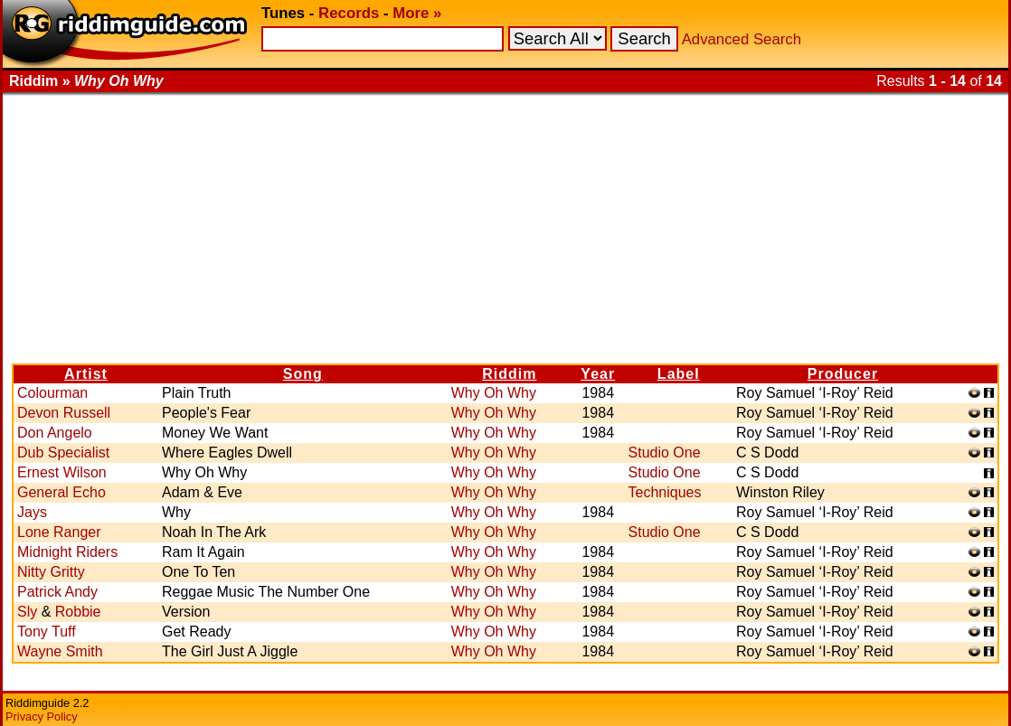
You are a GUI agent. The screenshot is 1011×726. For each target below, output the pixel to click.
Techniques (665, 492)
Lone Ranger (59, 532)
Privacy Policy (41, 716)
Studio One (664, 452)
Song (303, 374)
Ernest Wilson (62, 472)
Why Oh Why (493, 393)
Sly (27, 611)
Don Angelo (54, 432)
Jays (32, 512)
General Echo (61, 492)
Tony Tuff (46, 631)
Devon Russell (63, 412)
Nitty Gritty (51, 572)
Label (678, 374)
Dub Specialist (63, 452)
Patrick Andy (57, 591)
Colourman (52, 393)
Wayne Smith (60, 651)
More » (416, 13)
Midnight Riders (67, 552)
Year (598, 374)
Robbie (78, 611)
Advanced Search (741, 39)
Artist (86, 374)
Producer (843, 374)
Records (348, 13)
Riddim (509, 374)
